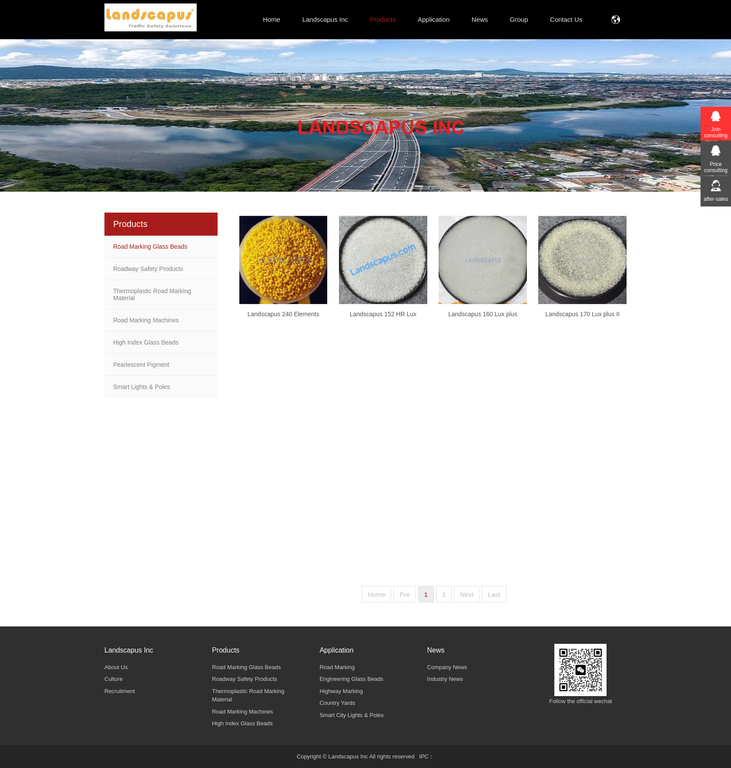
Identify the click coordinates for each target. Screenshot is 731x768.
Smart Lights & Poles (141, 386)
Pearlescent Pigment (141, 364)
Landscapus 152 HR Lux (383, 323)
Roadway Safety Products (148, 268)
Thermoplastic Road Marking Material (152, 294)
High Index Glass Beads (145, 342)
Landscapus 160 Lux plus (482, 323)
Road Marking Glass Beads (150, 246)
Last (494, 594)
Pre (404, 594)
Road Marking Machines (146, 320)
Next (466, 594)
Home (376, 594)
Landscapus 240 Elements (283, 323)
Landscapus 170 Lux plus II (582, 323)
